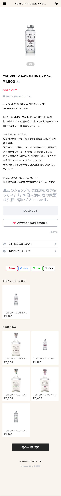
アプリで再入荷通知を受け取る (30, 223)
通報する (54, 232)
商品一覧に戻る (30, 447)
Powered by (30, 466)
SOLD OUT (30, 210)
